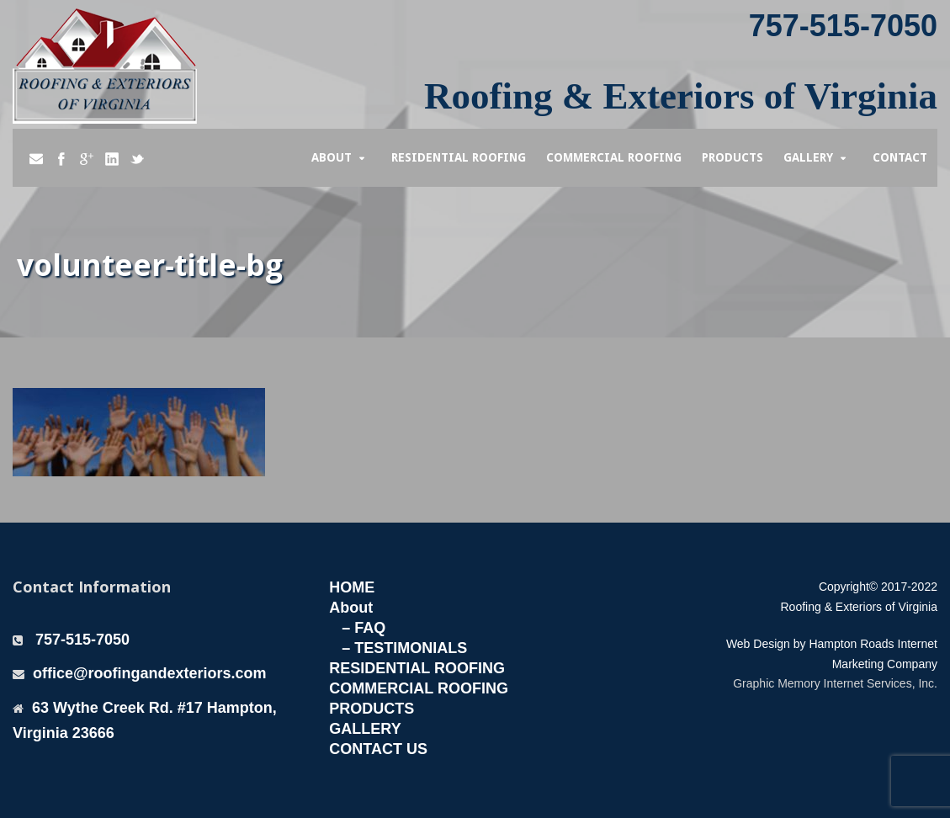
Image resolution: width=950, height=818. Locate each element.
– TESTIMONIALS (404, 648)
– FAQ (363, 627)
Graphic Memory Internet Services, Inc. (835, 683)
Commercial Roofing (614, 157)
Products (732, 157)
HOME (351, 587)
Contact (900, 157)
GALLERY (365, 728)
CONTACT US (378, 749)
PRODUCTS (371, 708)
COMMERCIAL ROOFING (418, 688)
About (331, 157)
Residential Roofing (458, 157)
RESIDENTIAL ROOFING (417, 668)
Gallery (808, 157)
